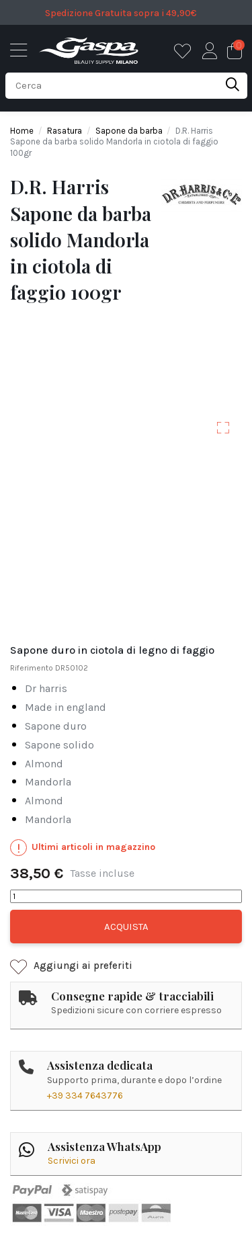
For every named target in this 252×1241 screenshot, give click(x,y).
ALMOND (44, 764)
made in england (65, 708)
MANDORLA (48, 782)
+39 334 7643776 (85, 1095)
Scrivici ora (71, 1160)
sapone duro (56, 726)
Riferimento (31, 668)
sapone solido (59, 745)
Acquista (126, 927)
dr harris (46, 689)
